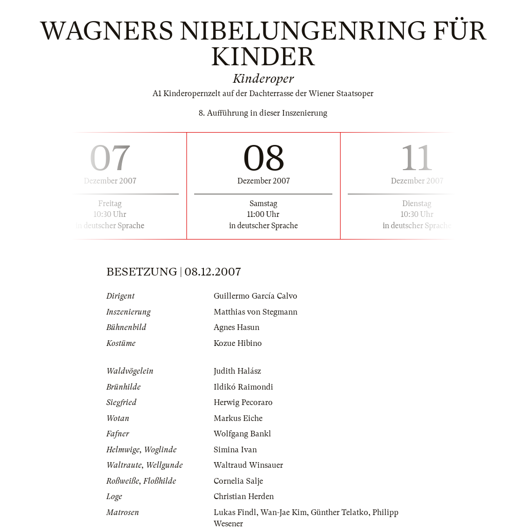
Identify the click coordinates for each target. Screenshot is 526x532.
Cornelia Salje (238, 481)
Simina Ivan (235, 449)
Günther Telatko (339, 512)
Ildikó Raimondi (243, 387)
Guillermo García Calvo (255, 296)
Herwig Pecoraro (243, 402)
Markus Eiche (238, 418)
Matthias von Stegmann (255, 312)
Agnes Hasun (236, 327)
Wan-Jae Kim (283, 512)
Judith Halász (237, 371)
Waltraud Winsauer (248, 465)
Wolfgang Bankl (242, 433)
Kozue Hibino (238, 343)
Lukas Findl (235, 512)
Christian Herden (244, 496)
